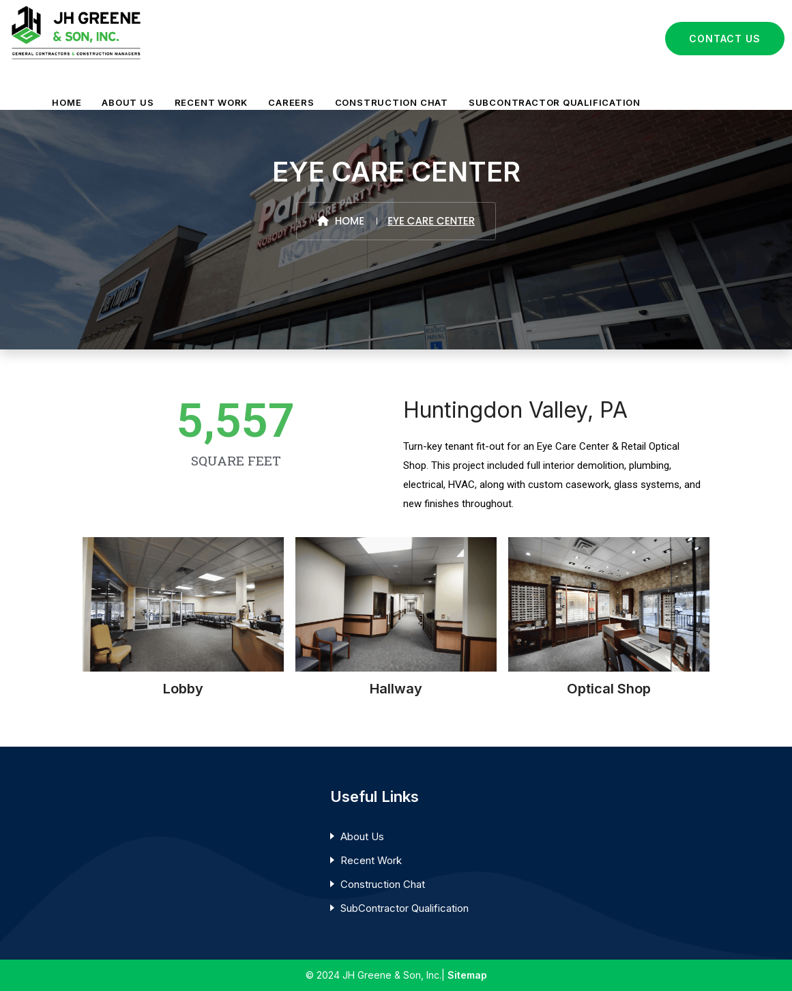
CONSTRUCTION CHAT (391, 102)
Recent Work (371, 860)
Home (340, 221)
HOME (66, 102)
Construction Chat (382, 884)
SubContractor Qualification (404, 908)
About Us (362, 836)
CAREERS (291, 102)
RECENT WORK (211, 102)
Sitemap (467, 975)
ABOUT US (127, 102)
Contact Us (725, 38)
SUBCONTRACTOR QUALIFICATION (555, 102)
